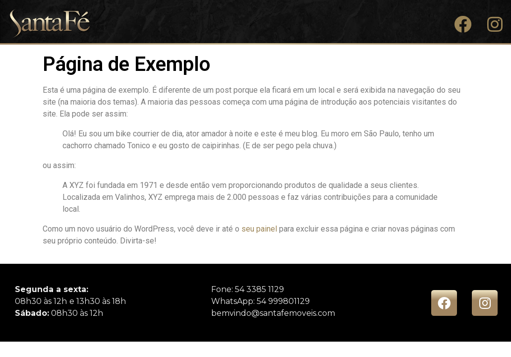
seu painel (259, 229)
